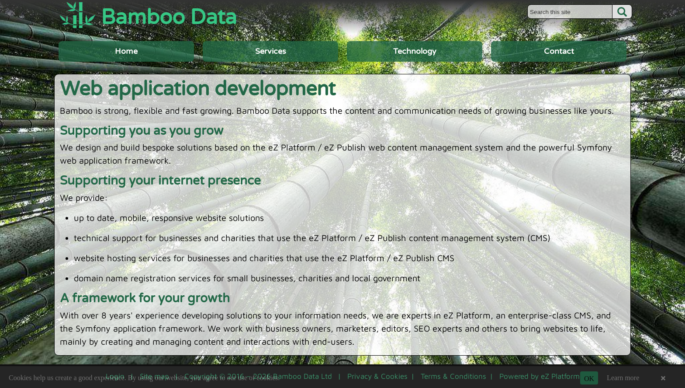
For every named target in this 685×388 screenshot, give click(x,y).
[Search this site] (569, 11)
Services (270, 51)
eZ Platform (560, 376)
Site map (154, 376)
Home (126, 51)
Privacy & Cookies (377, 376)
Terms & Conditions (453, 376)
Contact (559, 51)
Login (115, 376)
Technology (414, 51)
